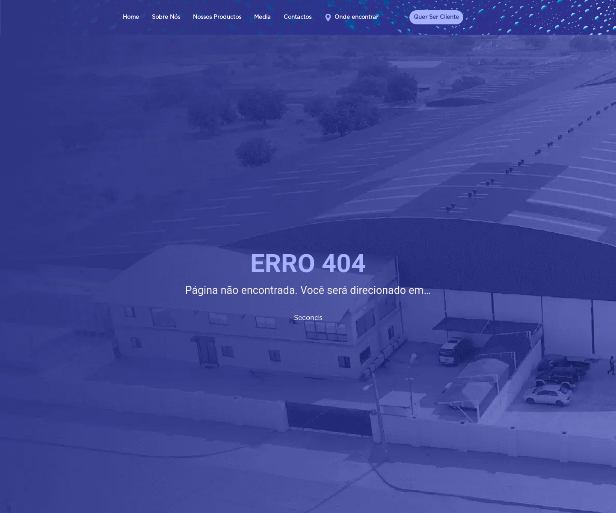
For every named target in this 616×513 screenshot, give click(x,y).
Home (131, 17)
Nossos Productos (217, 17)
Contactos (297, 17)
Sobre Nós (166, 17)
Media (262, 17)
